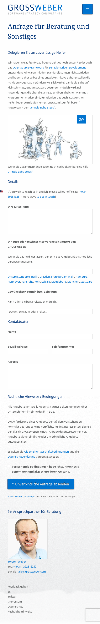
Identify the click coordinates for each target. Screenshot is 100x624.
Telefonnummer (63, 346)
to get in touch (46, 196)
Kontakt (19, 496)
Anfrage (29, 496)
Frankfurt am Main (62, 276)
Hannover (14, 281)
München (73, 281)
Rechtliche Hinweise (20, 611)
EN (9, 591)
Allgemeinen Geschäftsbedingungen (46, 451)
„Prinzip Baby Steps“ (42, 107)
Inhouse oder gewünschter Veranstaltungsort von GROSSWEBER (42, 244)
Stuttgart (86, 281)
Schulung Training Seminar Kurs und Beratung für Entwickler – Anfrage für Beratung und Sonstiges (35, 9)
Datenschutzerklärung (21, 456)
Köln (37, 281)
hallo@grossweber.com (31, 571)
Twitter (12, 596)
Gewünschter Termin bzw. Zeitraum (32, 291)
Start (10, 496)
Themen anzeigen (88, 9)
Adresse (13, 361)
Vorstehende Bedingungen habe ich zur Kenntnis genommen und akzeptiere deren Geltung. (45, 469)
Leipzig (45, 281)
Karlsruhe (27, 281)
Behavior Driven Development (67, 67)
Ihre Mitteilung (18, 206)
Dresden (45, 276)
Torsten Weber (17, 561)
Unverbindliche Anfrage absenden (42, 484)
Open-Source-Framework (28, 67)
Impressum (15, 601)
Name (12, 331)
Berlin (34, 276)
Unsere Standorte (19, 276)
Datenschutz (15, 606)
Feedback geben (18, 586)
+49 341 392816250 (24, 566)
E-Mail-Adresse (18, 346)
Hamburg (81, 276)
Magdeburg (58, 281)
